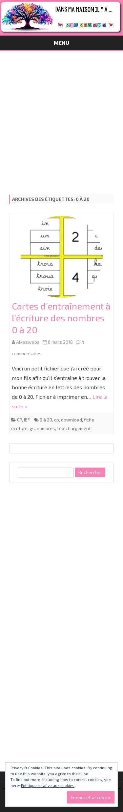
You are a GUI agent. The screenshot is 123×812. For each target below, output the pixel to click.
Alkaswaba (28, 342)
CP (19, 419)
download (71, 419)
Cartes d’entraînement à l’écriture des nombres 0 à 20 (61, 317)
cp (56, 419)
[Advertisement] (61, 115)
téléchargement (74, 428)
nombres (46, 428)
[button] (62, 257)
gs (32, 428)
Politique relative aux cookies (47, 785)
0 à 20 (46, 419)
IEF (27, 419)
